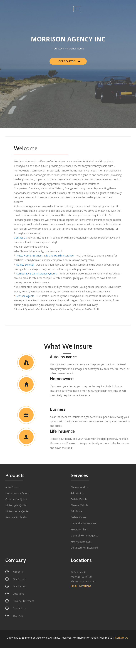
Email (74, 586)
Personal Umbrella (16, 517)
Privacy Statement (23, 601)
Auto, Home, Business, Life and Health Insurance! (45, 255)
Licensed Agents (24, 296)
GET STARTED (69, 61)
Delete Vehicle (79, 499)
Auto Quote (12, 487)
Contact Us (20, 237)
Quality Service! (25, 264)
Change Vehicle (79, 505)
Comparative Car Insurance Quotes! (36, 273)
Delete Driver (78, 517)
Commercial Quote (16, 499)
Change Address (80, 487)
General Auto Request (83, 523)
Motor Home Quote (17, 511)
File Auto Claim (79, 529)
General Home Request (84, 535)
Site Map (18, 615)
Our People (19, 579)
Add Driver (77, 511)
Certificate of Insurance (84, 547)
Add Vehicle (77, 493)
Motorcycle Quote (15, 505)
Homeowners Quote (17, 493)
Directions (85, 586)
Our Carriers (20, 586)
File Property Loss (81, 541)
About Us (18, 571)
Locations (18, 593)
